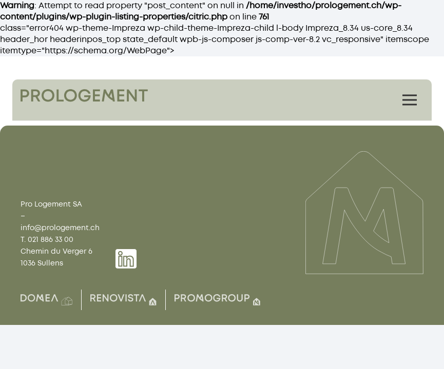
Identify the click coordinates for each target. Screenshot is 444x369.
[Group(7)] (217, 299)
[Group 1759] (84, 95)
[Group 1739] (126, 259)
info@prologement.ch (60, 228)
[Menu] (409, 100)
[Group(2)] (46, 299)
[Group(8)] (123, 299)
